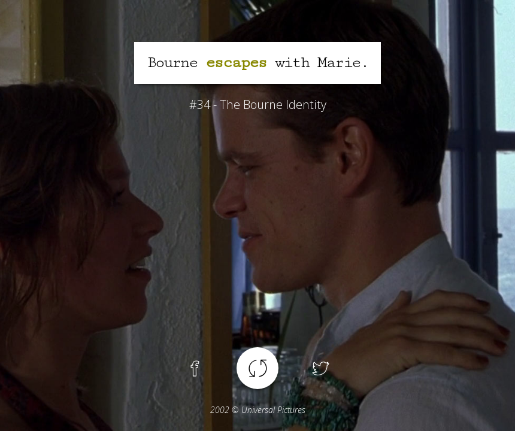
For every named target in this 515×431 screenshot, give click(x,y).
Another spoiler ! (257, 368)
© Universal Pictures (257, 409)
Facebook (195, 368)
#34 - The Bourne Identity (257, 104)
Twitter (320, 368)
